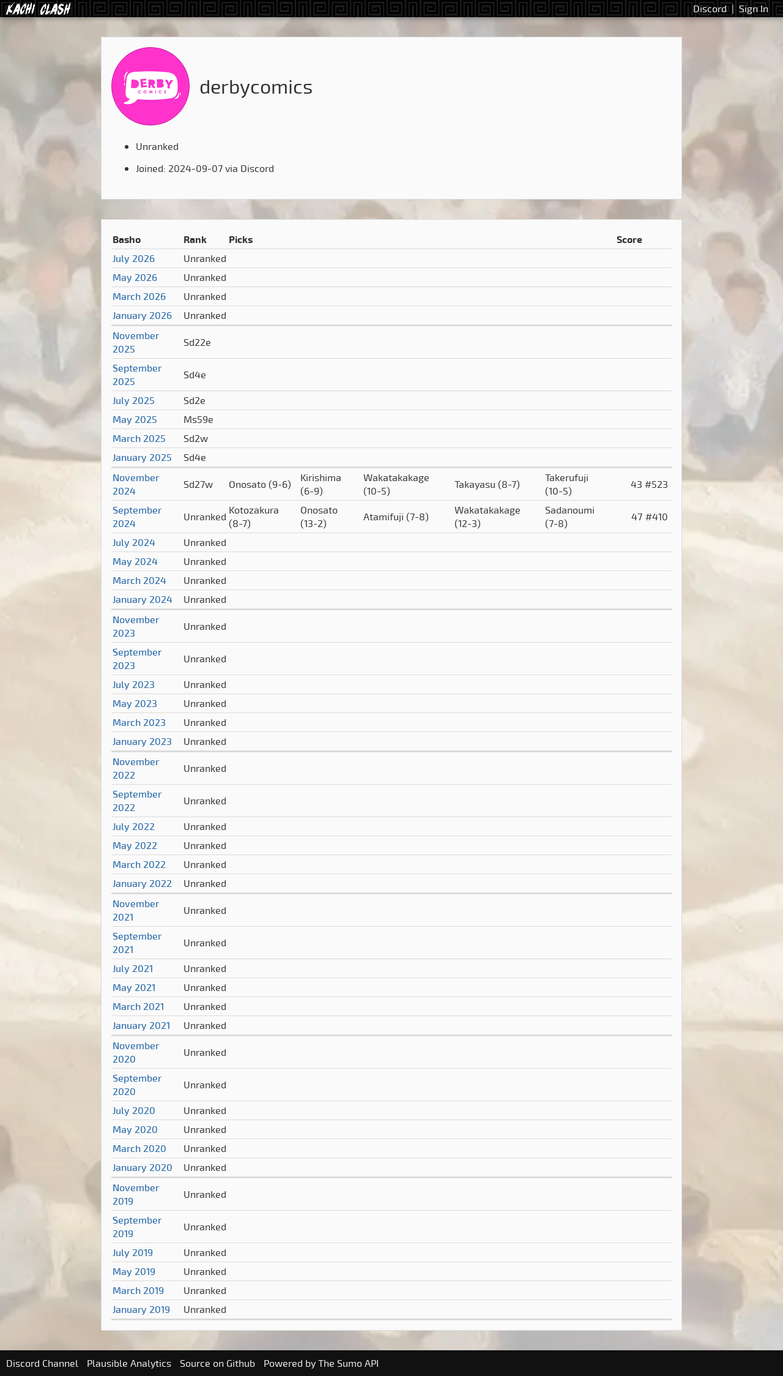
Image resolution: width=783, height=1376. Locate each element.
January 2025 (142, 457)
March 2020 (139, 1148)
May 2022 (135, 845)
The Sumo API (348, 1363)
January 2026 (142, 315)
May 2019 (134, 1271)
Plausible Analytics (129, 1363)
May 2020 (135, 1129)
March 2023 (139, 722)
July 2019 (133, 1252)
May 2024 (135, 561)
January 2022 (142, 883)
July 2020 (134, 1110)
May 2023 (135, 703)
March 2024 (139, 580)
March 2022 (139, 864)
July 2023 (134, 684)
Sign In (753, 8)
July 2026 (134, 258)
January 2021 (141, 1025)
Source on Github (217, 1363)
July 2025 (134, 400)
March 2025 (139, 438)
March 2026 (139, 296)
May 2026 (135, 277)
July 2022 (134, 826)
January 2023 (142, 741)
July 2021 (133, 968)
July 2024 (134, 542)
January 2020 (143, 1167)
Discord (710, 8)
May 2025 (135, 419)
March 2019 (138, 1290)
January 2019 (141, 1309)
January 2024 (143, 599)
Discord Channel (42, 1363)
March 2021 (138, 1006)
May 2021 (134, 987)
